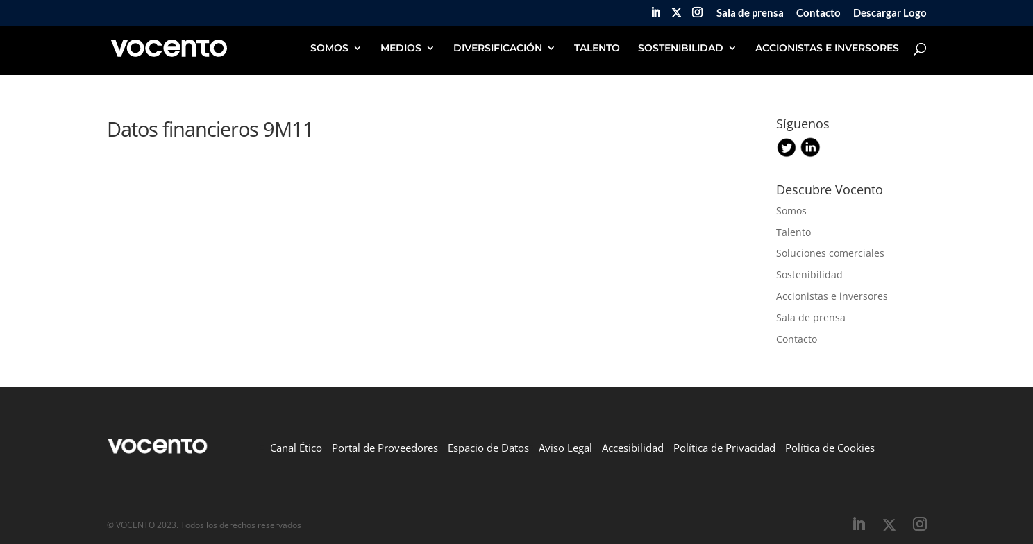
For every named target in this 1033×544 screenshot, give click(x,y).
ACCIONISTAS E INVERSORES (827, 48)
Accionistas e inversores (832, 296)
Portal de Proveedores (385, 447)
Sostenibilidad (809, 274)
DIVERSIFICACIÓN (497, 48)
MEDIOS (400, 48)
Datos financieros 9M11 (210, 129)
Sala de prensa (750, 13)
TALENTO (597, 48)
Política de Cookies (830, 447)
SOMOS (329, 48)
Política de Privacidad (724, 447)
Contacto (818, 13)
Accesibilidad (633, 447)
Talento (793, 232)
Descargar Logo (890, 13)
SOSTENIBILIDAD (680, 48)
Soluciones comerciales (830, 253)
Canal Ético (296, 447)
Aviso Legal (565, 447)
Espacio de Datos (488, 447)
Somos (791, 210)
